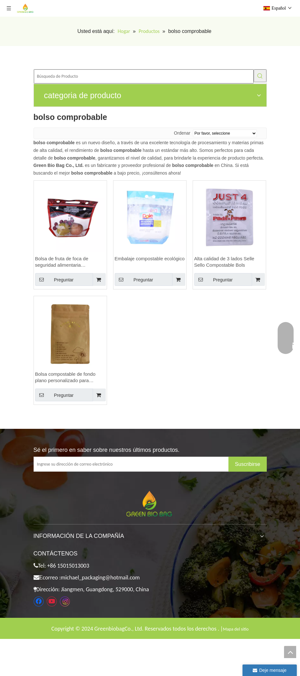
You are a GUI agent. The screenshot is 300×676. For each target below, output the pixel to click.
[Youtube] (52, 601)
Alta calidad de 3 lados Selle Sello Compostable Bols (224, 262)
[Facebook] (39, 601)
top (290, 652)
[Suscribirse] (247, 464)
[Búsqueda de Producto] (144, 76)
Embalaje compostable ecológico (150, 258)
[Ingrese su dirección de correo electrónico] (136, 464)
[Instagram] (65, 601)
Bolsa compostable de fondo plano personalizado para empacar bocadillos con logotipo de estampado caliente (69, 377)
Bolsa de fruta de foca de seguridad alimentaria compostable (61, 262)
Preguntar (54, 279)
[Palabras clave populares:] (260, 75)
